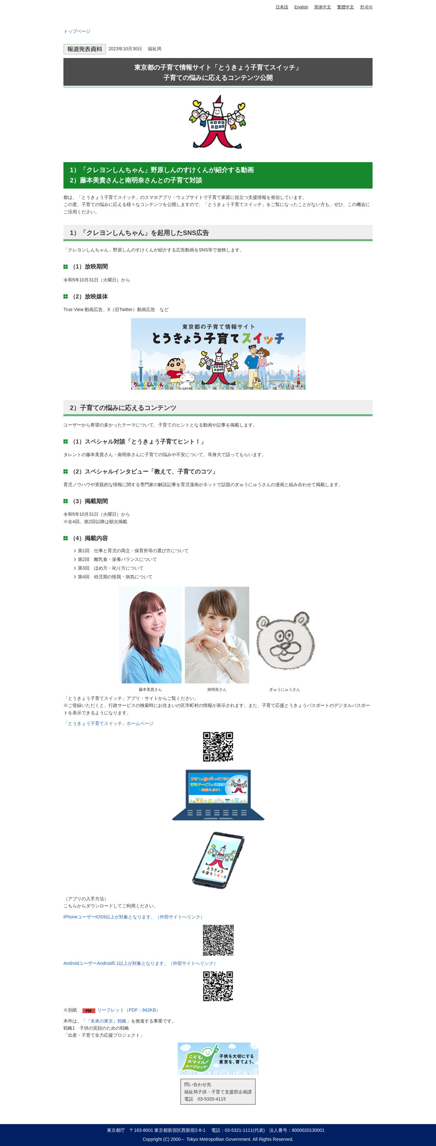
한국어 (366, 7)
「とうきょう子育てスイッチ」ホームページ (108, 723)
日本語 (282, 7)
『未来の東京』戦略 (106, 1021)
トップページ (76, 31)
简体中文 (322, 7)
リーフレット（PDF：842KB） (128, 1010)
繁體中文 (345, 7)
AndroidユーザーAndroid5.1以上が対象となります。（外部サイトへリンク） (140, 963)
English (301, 7)
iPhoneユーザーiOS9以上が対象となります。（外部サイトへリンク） (134, 916)
